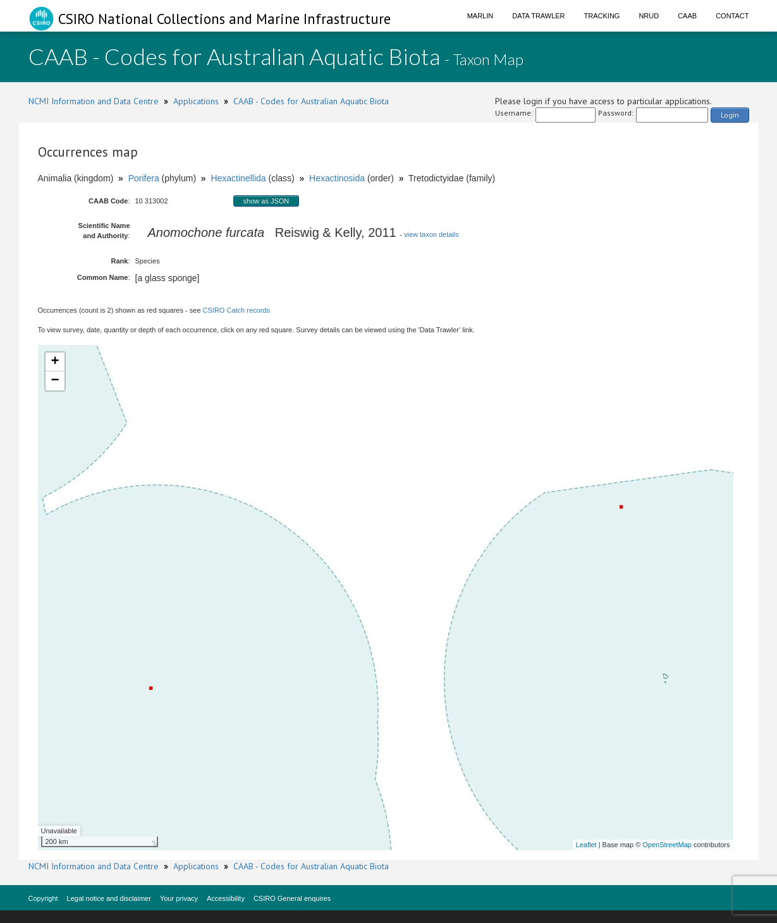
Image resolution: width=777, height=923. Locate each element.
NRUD (649, 16)
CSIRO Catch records (236, 310)
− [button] (55, 380)
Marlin (480, 16)
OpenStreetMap (667, 844)
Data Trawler (538, 16)
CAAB (687, 16)
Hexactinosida (337, 178)
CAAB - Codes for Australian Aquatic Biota (311, 101)
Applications (196, 101)
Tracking (602, 16)
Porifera (143, 178)
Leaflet (586, 844)
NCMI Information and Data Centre (93, 101)
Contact (732, 16)
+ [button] (55, 362)
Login (730, 114)
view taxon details (431, 234)
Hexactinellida (238, 178)
